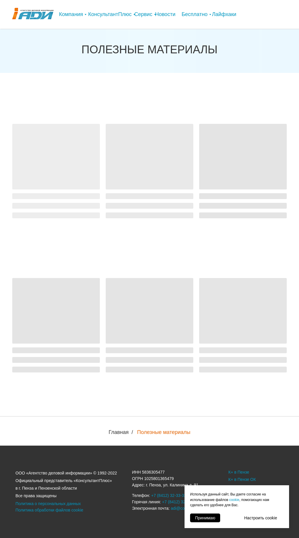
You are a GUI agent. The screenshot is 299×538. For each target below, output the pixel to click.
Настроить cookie (260, 518)
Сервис (143, 14)
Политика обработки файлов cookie (49, 510)
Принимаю (205, 518)
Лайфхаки (224, 14)
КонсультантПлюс (110, 14)
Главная (119, 432)
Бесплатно (195, 14)
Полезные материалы (163, 432)
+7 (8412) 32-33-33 (168, 495)
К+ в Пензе (238, 472)
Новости (165, 14)
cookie (234, 500)
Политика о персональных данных (48, 503)
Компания (71, 14)
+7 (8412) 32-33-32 (179, 502)
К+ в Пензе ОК (242, 479)
